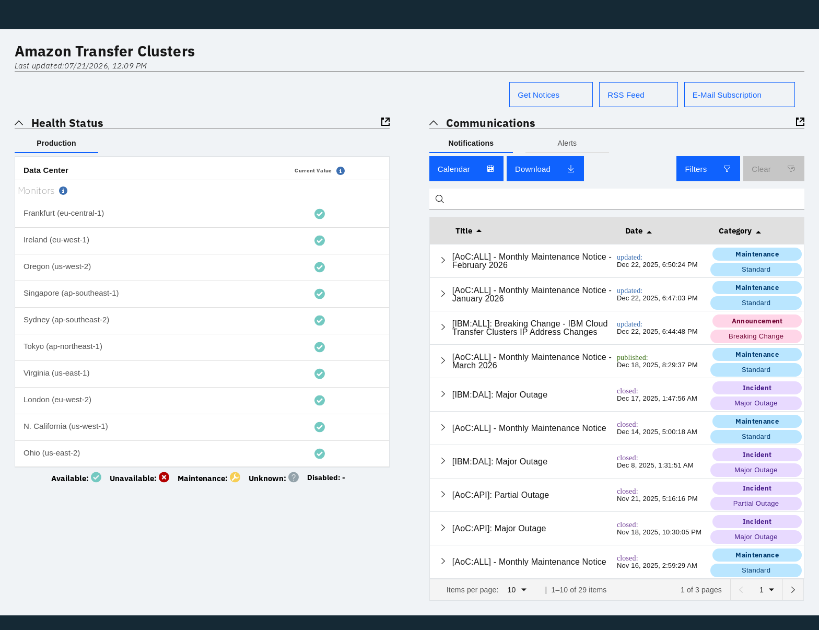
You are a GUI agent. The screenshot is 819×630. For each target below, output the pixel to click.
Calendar (466, 169)
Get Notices (538, 94)
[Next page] (792, 589)
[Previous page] (740, 589)
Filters (708, 169)
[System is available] (78, 477)
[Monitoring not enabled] (328, 477)
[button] (340, 171)
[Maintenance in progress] (211, 477)
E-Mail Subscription (727, 94)
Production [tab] (56, 143)
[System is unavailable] (141, 477)
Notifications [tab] (471, 143)
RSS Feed (625, 94)
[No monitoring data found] (276, 477)
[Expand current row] (443, 260)
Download (545, 169)
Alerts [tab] (567, 143)
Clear (773, 169)
